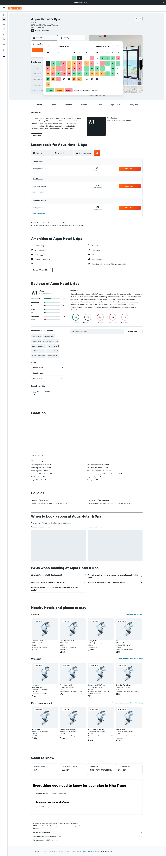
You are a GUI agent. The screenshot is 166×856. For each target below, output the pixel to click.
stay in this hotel (53, 346)
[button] (163, 2)
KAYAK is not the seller (88, 832)
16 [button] (79, 68)
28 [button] (69, 79)
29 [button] (74, 79)
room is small (36, 341)
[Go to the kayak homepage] (15, 8)
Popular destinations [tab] (59, 793)
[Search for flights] (4, 15)
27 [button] (64, 79)
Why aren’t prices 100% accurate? (88, 840)
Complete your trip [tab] (41, 793)
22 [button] (74, 74)
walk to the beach (38, 351)
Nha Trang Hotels (93, 851)
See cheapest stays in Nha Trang (131, 659)
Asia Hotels (52, 851)
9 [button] (79, 63)
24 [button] (48, 79)
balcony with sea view (50, 341)
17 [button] (48, 74)
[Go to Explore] (4, 35)
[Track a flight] (4, 39)
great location (36, 336)
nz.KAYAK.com (35, 851)
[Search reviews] (99, 331)
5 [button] (58, 63)
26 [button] (58, 79)
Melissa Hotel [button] (120, 729)
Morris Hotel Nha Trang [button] (96, 729)
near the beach (49, 336)
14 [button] (69, 68)
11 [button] (53, 68)
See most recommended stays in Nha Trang (127, 703)
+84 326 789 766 (37, 27)
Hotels (44, 851)
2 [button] (79, 58)
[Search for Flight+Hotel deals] (4, 28)
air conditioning (53, 356)
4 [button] (53, 63)
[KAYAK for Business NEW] (4, 44)
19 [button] (58, 74)
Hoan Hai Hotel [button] (37, 641)
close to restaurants (38, 346)
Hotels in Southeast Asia (78, 851)
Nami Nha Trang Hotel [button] (123, 685)
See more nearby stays (134, 614)
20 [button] (64, 74)
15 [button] (74, 68)
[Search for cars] (4, 24)
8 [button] (74, 63)
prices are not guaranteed (74, 826)
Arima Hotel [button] (36, 729)
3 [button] (102, 58)
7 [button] (68, 63)
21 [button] (69, 74)
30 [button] (79, 79)
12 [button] (58, 68)
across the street (52, 351)
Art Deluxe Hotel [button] (66, 685)
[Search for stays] (4, 19)
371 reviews (44, 30)
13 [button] (64, 68)
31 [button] (48, 84)
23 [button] (79, 74)
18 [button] (53, 74)
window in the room (38, 356)
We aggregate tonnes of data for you (88, 836)
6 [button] (63, 63)
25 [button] (53, 79)
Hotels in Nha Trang (42, 807)
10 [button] (48, 68)
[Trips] (4, 50)
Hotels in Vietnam (63, 851)
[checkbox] (42, 393)
